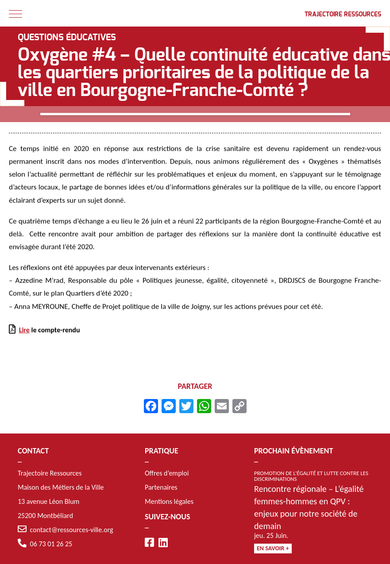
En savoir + (273, 548)
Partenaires (161, 487)
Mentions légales (169, 501)
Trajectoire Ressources (343, 15)
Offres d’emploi (167, 473)
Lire (24, 331)
